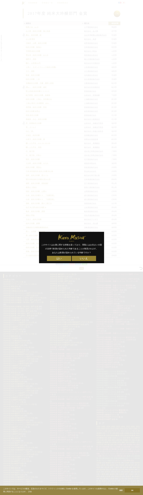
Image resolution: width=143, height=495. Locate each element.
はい (59, 258)
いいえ (84, 258)
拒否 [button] (121, 490)
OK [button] (132, 490)
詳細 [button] (30, 492)
